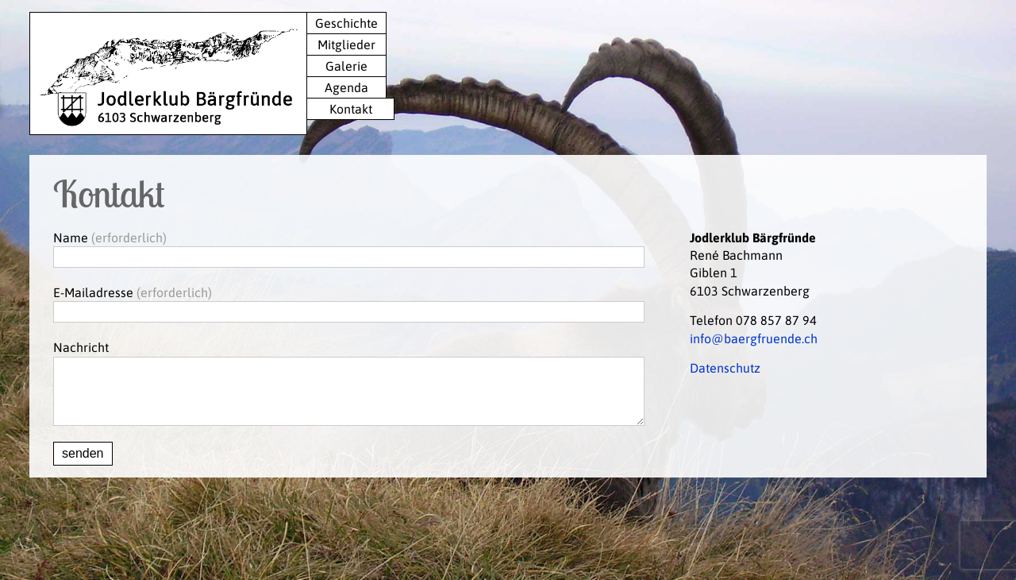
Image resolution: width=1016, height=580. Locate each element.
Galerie (346, 66)
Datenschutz (725, 368)
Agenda (346, 87)
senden (83, 465)
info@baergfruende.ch (754, 338)
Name (70, 237)
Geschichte (346, 23)
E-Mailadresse (93, 292)
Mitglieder (346, 44)
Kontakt (350, 109)
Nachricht (81, 347)
